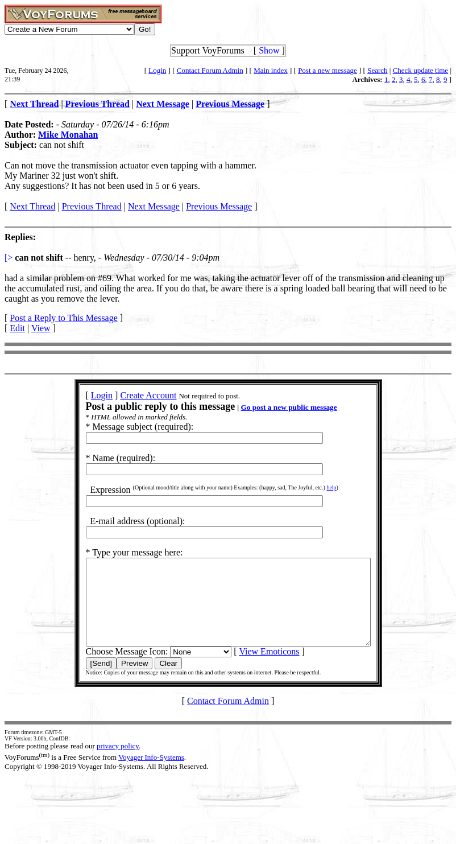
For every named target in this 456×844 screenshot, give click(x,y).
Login (157, 70)
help (314, 487)
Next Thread (32, 206)
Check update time (420, 70)
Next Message (154, 206)
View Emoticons (252, 668)
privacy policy (118, 763)
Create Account (131, 395)
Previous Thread (92, 206)
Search (377, 70)
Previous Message (219, 206)
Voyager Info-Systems (151, 774)
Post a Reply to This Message (63, 318)
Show (269, 50)
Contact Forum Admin (210, 70)
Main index (271, 70)
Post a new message (327, 70)
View (41, 328)
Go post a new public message (271, 407)
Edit (17, 328)
